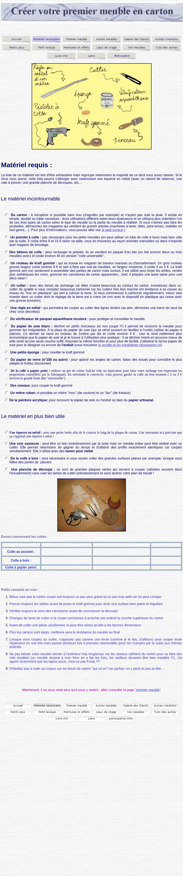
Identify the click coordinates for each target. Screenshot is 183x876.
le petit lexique (112, 230)
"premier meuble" (148, 690)
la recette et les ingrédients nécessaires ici (129, 345)
